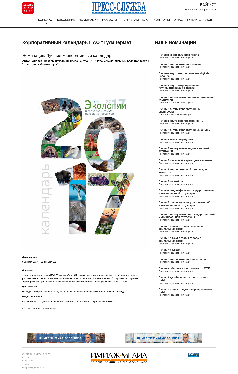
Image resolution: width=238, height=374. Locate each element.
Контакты (162, 19)
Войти (188, 9)
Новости (109, 19)
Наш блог (28, 360)
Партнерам (129, 19)
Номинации (89, 19)
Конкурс (45, 21)
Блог (146, 19)
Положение (65, 19)
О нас (178, 19)
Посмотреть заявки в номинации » (176, 57)
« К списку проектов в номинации (39, 308)
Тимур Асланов (199, 19)
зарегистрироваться (206, 9)
